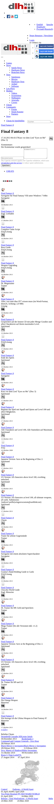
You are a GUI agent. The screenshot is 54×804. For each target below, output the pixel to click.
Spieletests (15, 77)
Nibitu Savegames (29, 752)
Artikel (14, 84)
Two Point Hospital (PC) (11, 796)
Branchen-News (18, 72)
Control (4, 791)
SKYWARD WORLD (30, 796)
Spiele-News (16, 68)
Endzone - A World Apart (23, 791)
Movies (14, 79)
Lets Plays (10, 88)
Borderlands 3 (27, 741)
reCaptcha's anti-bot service (11, 165)
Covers (14, 102)
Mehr (50, 800)
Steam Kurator (17, 112)
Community (11, 107)
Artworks (15, 100)
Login (31, 40)
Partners (14, 114)
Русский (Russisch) (44, 29)
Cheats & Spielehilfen (15, 121)
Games (9, 63)
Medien (9, 91)
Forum (14, 109)
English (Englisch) (40, 25)
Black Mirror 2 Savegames (35, 748)
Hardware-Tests (17, 82)
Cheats (9, 105)
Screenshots (16, 95)
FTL (20, 757)
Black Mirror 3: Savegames (12, 748)
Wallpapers (16, 98)
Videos (14, 93)
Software (15, 86)
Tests (8, 75)
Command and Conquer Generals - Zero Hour (20, 743)
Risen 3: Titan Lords (9, 757)
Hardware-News (18, 70)
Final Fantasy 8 (7, 125)
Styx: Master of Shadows (11, 752)
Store (8, 116)
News (8, 65)
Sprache (49, 24)
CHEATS (10, 173)
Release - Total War (9, 800)
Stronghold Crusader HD (11, 738)
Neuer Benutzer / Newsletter (41, 35)
